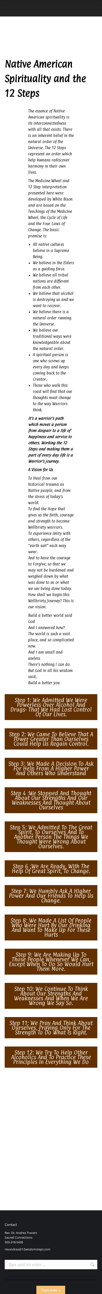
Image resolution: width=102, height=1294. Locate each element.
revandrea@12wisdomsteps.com (27, 1249)
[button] (51, 707)
